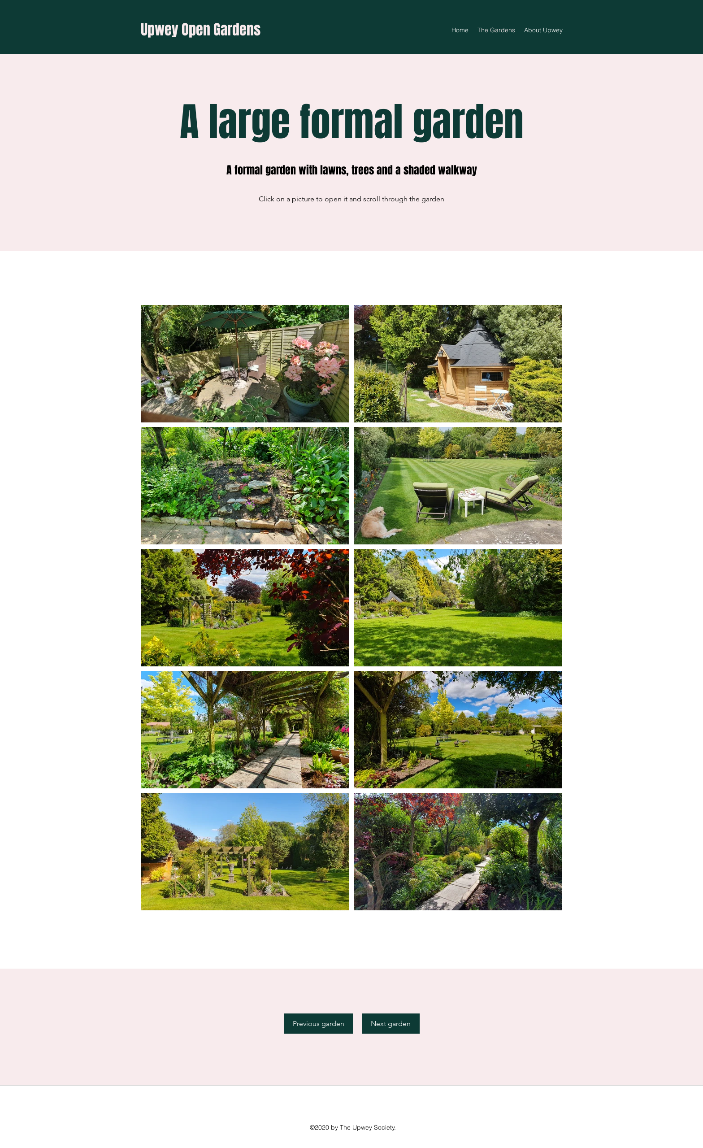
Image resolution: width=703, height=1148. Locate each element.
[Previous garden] (318, 1023)
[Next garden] (391, 1023)
